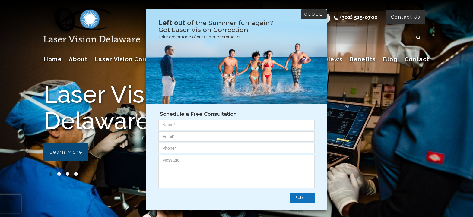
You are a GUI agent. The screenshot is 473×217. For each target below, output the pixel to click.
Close (313, 14)
